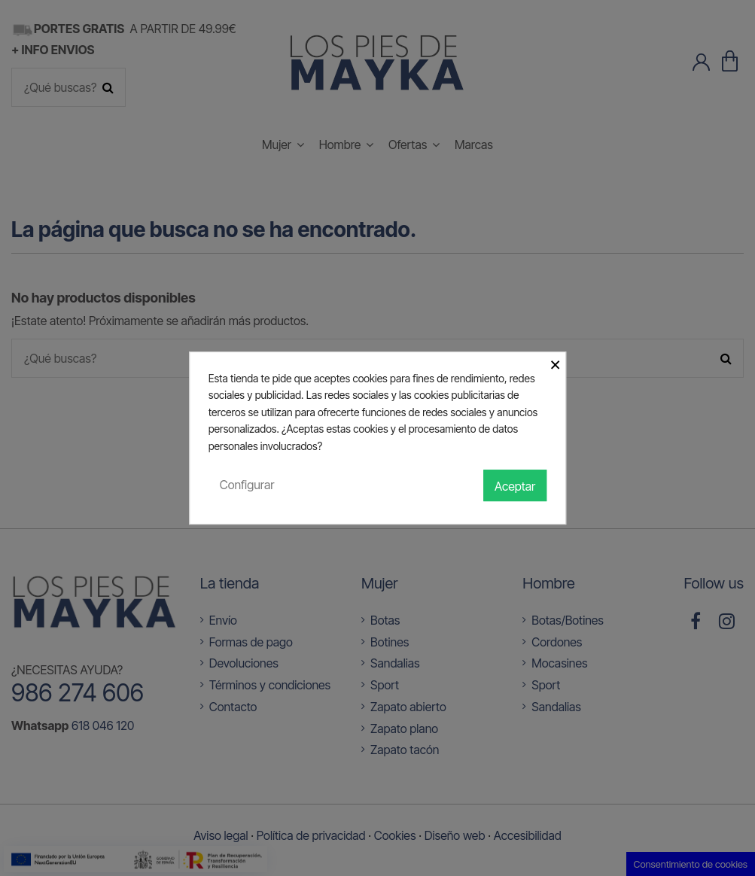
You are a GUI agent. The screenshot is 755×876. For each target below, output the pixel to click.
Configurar (247, 484)
